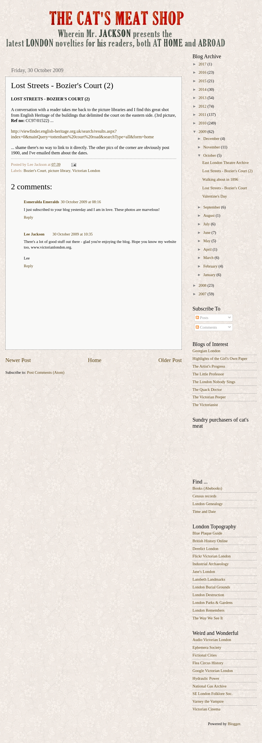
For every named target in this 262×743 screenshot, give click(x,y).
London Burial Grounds (211, 587)
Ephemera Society (206, 647)
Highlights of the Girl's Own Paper (219, 358)
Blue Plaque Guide (207, 533)
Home (94, 360)
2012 (203, 106)
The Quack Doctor (207, 389)
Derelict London (205, 549)
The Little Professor (208, 374)
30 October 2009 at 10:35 (72, 234)
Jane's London (203, 571)
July (207, 224)
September (212, 207)
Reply (28, 217)
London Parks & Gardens (212, 602)
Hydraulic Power (205, 678)
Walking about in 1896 (220, 179)
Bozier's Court (35, 170)
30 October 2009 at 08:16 (81, 202)
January (209, 275)
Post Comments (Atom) (45, 372)
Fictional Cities (204, 655)
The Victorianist (205, 405)
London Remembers (208, 610)
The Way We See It (207, 618)
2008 (203, 285)
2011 (203, 114)
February (210, 266)
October (210, 155)
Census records (204, 496)
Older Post (170, 360)
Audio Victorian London (211, 640)
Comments (206, 327)
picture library (59, 170)
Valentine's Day (214, 196)
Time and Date (204, 511)
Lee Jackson (34, 234)
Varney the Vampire (208, 701)
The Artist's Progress (208, 366)
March (208, 257)
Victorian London (86, 170)
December (211, 138)
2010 (203, 123)
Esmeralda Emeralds (41, 202)
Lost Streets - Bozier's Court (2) (227, 171)
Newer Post (18, 360)
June (207, 232)
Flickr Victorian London (211, 556)
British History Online (210, 541)
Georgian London (206, 351)
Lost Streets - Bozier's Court (224, 188)
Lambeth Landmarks (208, 579)
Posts (202, 318)
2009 (203, 131)
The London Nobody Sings (213, 382)
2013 (203, 98)
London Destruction (208, 595)
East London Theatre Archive (225, 162)
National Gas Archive (209, 686)
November (212, 147)
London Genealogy (207, 504)
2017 (203, 64)
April (208, 249)
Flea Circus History (207, 663)
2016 (203, 72)
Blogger (234, 724)
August (209, 215)
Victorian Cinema (206, 709)
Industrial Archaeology (210, 564)
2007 (203, 294)
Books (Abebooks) (207, 488)
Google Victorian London (212, 671)
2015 (203, 81)
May (207, 241)
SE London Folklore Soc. (212, 693)
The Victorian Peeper (209, 397)
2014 (203, 89)
